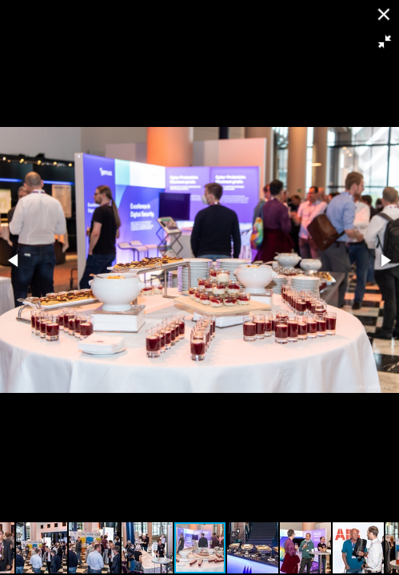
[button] (384, 41)
